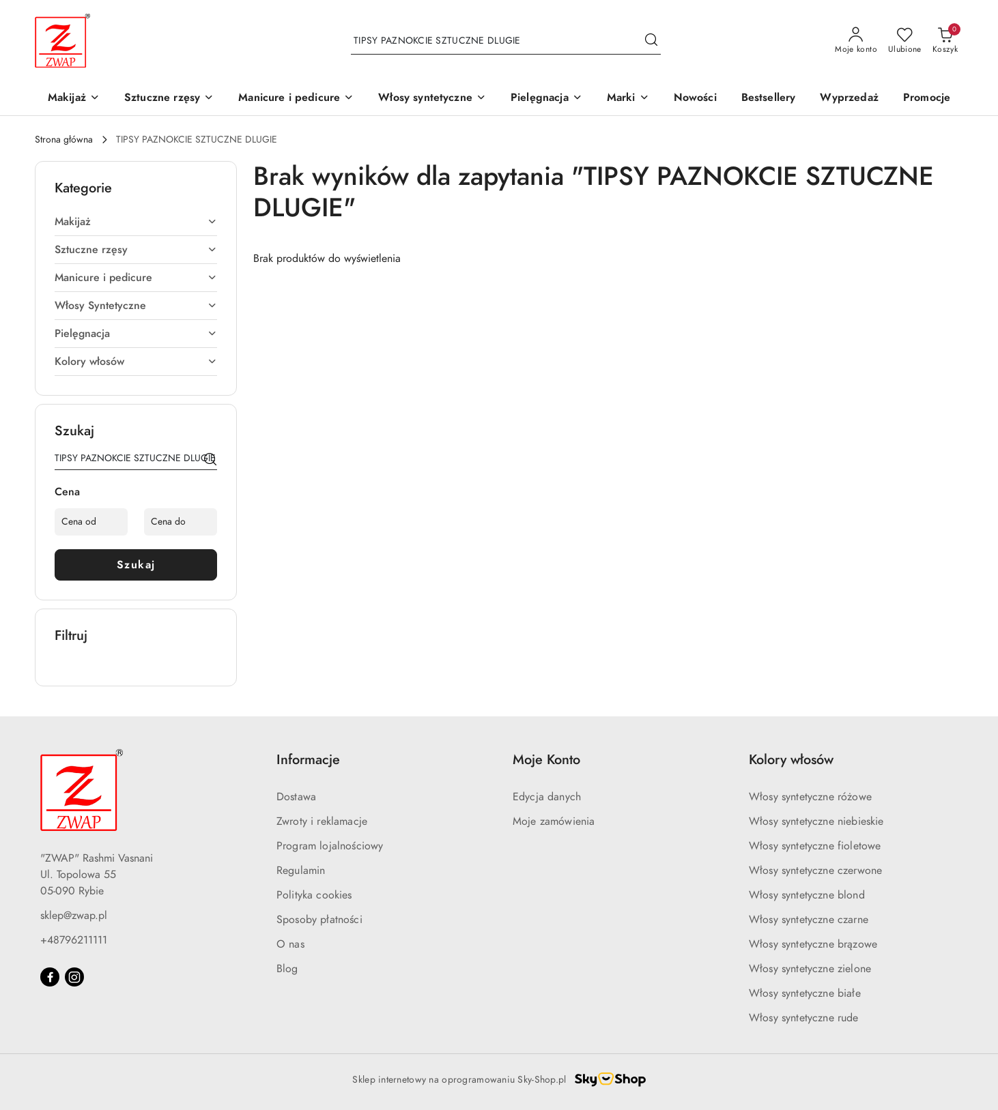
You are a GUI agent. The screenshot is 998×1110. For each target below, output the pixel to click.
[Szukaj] (210, 460)
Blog (287, 968)
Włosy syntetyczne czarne (808, 919)
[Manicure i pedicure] (296, 98)
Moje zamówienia (554, 821)
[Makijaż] (73, 98)
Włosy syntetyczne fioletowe (815, 845)
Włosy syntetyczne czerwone (815, 870)
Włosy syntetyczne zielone (810, 968)
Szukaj (136, 564)
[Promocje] (927, 98)
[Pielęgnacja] (546, 98)
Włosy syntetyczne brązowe (813, 944)
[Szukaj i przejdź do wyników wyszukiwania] (651, 41)
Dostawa (296, 796)
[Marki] (628, 98)
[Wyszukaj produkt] (506, 41)
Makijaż (136, 221)
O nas (290, 944)
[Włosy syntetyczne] (432, 98)
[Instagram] (74, 977)
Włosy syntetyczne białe (805, 993)
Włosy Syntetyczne (136, 305)
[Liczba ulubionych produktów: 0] (905, 40)
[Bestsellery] (768, 98)
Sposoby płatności (319, 919)
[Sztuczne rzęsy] (169, 98)
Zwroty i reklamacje (321, 821)
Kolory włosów (136, 361)
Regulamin (300, 870)
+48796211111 (73, 940)
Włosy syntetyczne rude (804, 1017)
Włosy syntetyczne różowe (810, 796)
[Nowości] (695, 98)
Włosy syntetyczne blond (807, 895)
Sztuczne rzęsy (136, 249)
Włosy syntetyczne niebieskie (816, 821)
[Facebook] (49, 977)
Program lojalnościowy (329, 845)
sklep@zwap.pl (73, 915)
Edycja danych (547, 796)
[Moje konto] (856, 40)
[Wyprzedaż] (848, 98)
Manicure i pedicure (136, 277)
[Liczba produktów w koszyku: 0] (945, 40)
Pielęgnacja (136, 333)
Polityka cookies (314, 895)
